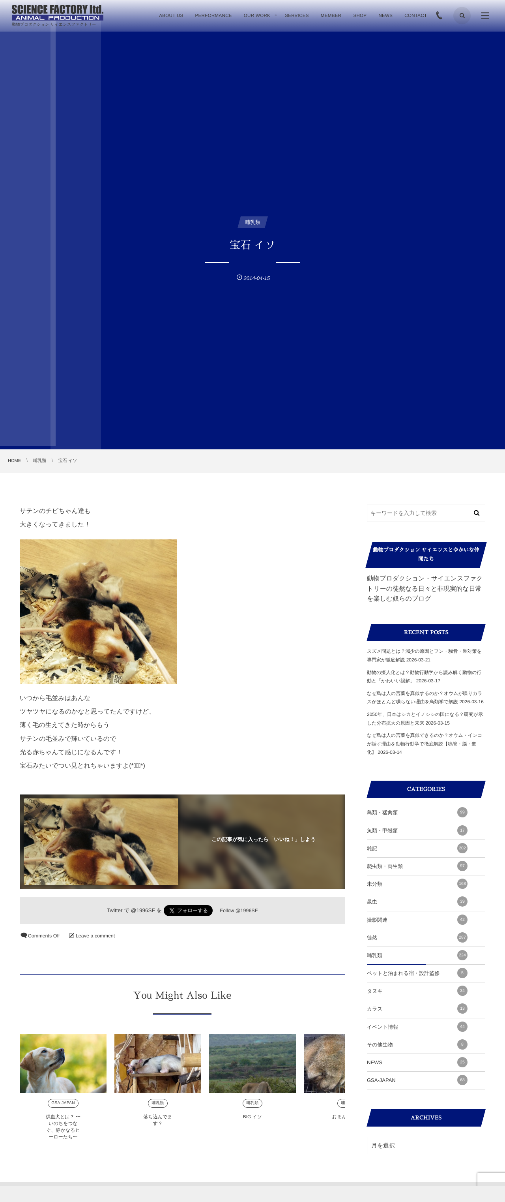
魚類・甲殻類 (417, 830)
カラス (417, 1008)
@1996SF (143, 910)
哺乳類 (417, 955)
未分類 (417, 884)
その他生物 (417, 1044)
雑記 (417, 848)
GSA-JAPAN (417, 1080)
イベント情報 (417, 1027)
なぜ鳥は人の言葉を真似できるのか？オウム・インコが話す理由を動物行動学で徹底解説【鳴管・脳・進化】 (425, 743)
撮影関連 (417, 920)
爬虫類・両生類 (417, 866)
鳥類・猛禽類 (417, 812)
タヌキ (417, 991)
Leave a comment (95, 936)
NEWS (417, 1062)
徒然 (417, 937)
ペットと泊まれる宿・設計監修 (417, 973)
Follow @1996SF (239, 910)
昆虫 (417, 901)
